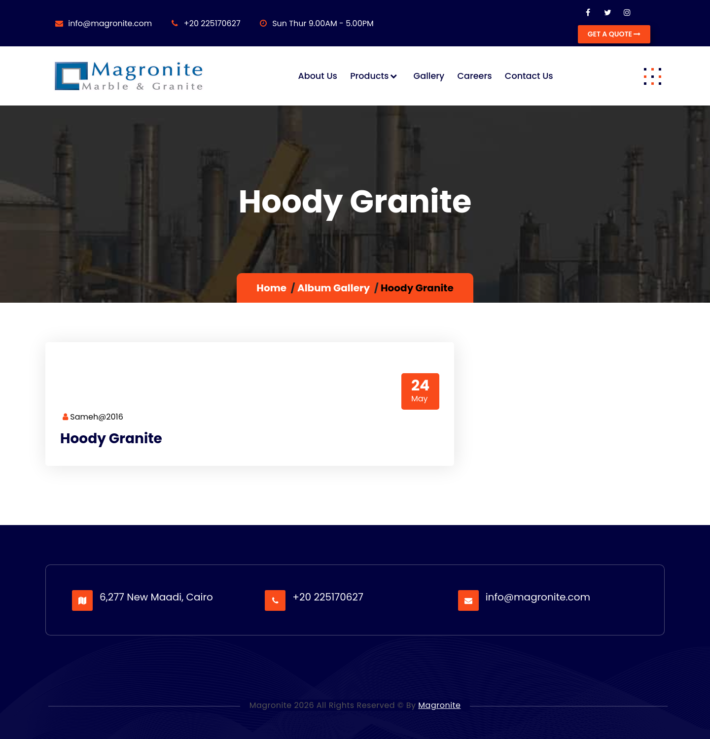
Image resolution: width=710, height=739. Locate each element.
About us (317, 76)
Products (369, 76)
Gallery (429, 76)
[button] (652, 76)
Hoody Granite (111, 438)
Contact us (529, 76)
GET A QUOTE (614, 34)
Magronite (439, 705)
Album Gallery (333, 288)
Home (271, 288)
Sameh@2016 (93, 416)
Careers (474, 76)
